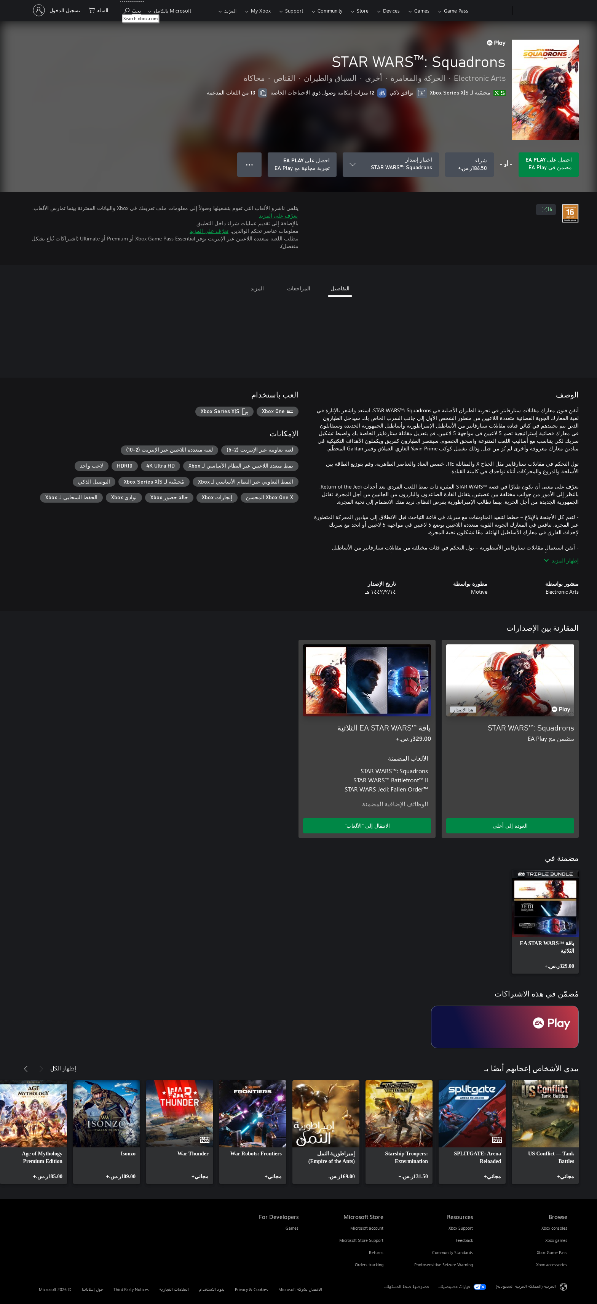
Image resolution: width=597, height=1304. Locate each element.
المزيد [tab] (257, 288)
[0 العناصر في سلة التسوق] (98, 10)
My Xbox (261, 10)
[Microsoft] (541, 10)
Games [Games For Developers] (292, 1228)
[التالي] (26, 1069)
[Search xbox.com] (132, 9)
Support (294, 10)
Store (363, 10)
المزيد (230, 10)
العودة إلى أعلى (510, 825)
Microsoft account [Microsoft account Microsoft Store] (366, 1228)
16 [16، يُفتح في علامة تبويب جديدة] (546, 210)
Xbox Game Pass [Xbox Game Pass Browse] (552, 1252)
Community (330, 10)
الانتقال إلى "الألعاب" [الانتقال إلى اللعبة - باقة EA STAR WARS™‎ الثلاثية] (367, 825)
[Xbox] (491, 10)
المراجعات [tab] (298, 288)
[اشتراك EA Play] (505, 1027)
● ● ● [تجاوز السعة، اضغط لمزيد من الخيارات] (249, 164)
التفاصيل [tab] (340, 288)
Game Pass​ (456, 10)
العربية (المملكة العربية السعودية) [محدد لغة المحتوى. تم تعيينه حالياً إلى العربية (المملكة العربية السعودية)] (526, 1286)
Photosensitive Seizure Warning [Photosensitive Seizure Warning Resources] (443, 1264)
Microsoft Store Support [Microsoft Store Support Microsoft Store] (361, 1240)
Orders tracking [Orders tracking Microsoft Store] (369, 1264)
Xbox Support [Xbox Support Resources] (461, 1228)
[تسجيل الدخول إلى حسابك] (57, 10)
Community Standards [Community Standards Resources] (452, 1252)
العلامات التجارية (174, 1289)
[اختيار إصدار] (391, 164)
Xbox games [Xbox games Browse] (556, 1240)
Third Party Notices (131, 1289)
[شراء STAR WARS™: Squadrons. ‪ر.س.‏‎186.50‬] (469, 164)
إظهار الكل (63, 1068)
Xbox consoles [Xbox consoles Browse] (554, 1228)
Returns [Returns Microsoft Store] (376, 1252)
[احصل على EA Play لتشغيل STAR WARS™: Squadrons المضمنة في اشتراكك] (549, 164)
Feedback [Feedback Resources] (464, 1240)
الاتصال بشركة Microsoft (300, 1289)
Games (421, 10)
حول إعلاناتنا (92, 1289)
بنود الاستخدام (212, 1289)
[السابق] (41, 1069)
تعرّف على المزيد (278, 215)
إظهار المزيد (561, 560)
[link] (545, 922)
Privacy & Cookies (251, 1289)
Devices (391, 10)
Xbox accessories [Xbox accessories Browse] (551, 1264)
